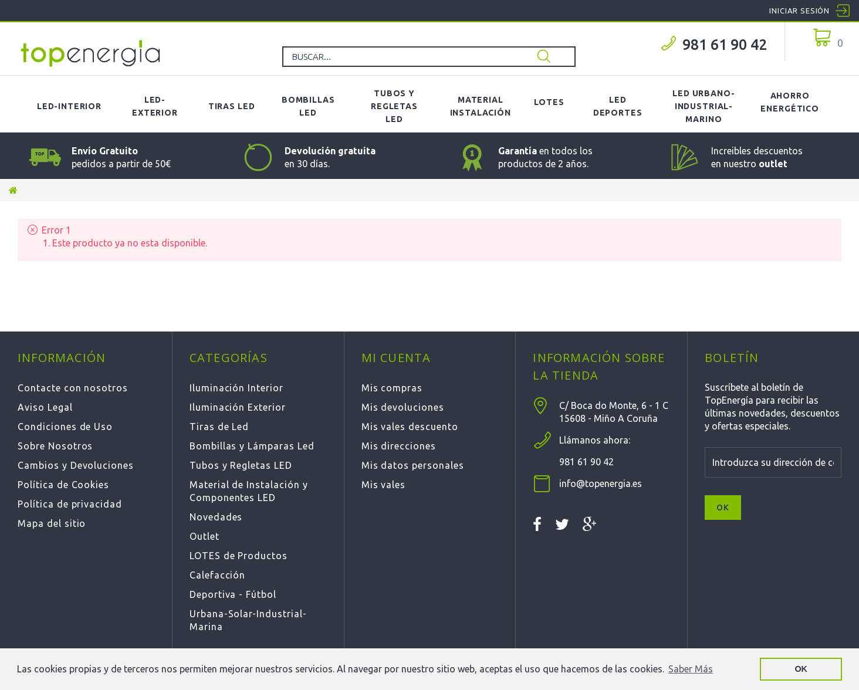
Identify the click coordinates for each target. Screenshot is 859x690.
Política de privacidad (70, 504)
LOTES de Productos (239, 555)
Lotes (549, 102)
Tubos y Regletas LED (394, 106)
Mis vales (383, 484)
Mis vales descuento (409, 426)
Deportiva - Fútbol (233, 594)
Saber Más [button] (690, 669)
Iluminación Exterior (238, 407)
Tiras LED (231, 106)
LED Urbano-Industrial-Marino (703, 106)
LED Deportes (617, 106)
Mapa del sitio (52, 523)
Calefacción (218, 575)
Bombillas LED (308, 106)
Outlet (204, 536)
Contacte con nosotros (73, 388)
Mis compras (392, 388)
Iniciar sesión (799, 10)
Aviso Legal (45, 407)
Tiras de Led (219, 426)
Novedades (216, 517)
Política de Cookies (63, 484)
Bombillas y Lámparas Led (252, 446)
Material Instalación (480, 106)
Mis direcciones (398, 446)
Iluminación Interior (236, 388)
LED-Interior (69, 106)
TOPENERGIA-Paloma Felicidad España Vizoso (91, 53)
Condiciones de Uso (65, 426)
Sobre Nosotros (55, 446)
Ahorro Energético (789, 102)
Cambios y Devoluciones (76, 465)
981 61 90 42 (724, 44)
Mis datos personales (412, 465)
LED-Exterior (155, 106)
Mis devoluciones (402, 407)
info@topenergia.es (600, 483)
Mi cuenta (396, 358)
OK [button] (800, 669)
